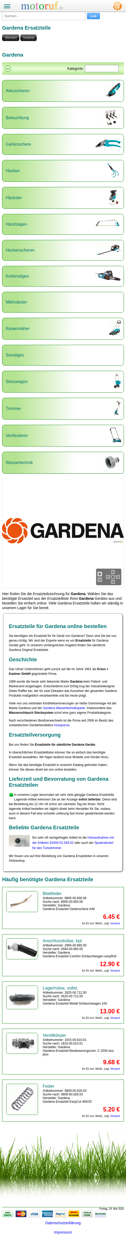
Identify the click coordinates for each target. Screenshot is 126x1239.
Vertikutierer (17, 435)
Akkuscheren (18, 91)
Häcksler (14, 198)
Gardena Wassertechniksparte (64, 708)
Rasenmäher (18, 328)
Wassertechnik (19, 462)
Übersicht (11, 37)
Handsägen (16, 224)
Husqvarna (61, 725)
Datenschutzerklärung (63, 1223)
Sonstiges (15, 355)
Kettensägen (17, 276)
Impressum (63, 1232)
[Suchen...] (44, 16)
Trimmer (13, 408)
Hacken (13, 171)
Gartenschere (18, 144)
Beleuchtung (17, 118)
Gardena (28, 37)
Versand (115, 923)
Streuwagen (17, 381)
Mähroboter (16, 302)
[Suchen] (102, 68)
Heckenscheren (20, 250)
